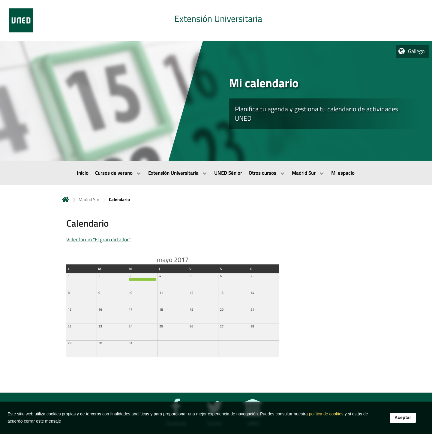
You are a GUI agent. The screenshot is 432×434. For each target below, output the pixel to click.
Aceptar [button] (402, 423)
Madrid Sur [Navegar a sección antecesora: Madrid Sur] (89, 199)
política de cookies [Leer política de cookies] (326, 420)
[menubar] (216, 173)
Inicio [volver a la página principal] (65, 199)
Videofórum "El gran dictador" (98, 239)
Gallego (416, 51)
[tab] (216, 20)
